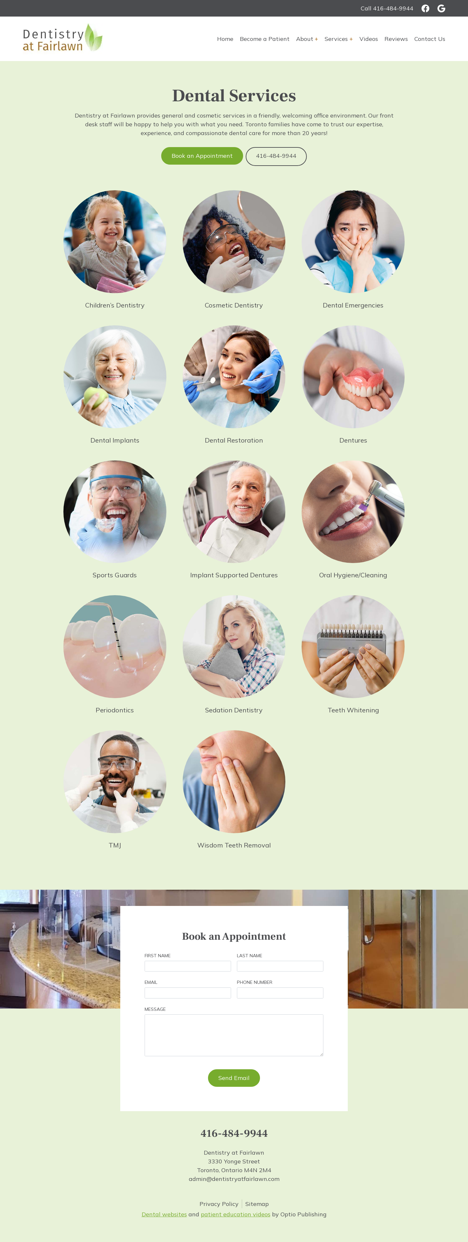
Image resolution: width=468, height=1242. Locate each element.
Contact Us (429, 39)
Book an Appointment (201, 155)
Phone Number (254, 981)
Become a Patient (265, 39)
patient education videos (235, 1213)
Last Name (249, 954)
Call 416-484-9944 (387, 8)
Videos (368, 39)
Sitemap (257, 1202)
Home (225, 39)
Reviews (396, 39)
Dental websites (164, 1213)
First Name (158, 954)
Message (155, 1008)
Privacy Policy (219, 1202)
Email (151, 981)
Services (336, 39)
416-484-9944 (277, 155)
